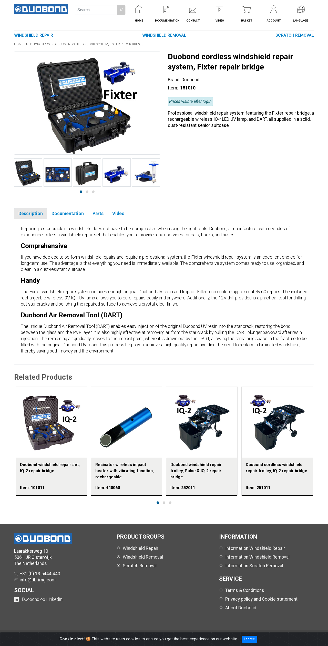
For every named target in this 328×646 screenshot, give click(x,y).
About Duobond (240, 607)
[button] (121, 10)
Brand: (174, 79)
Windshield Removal (164, 35)
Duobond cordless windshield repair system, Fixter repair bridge (86, 44)
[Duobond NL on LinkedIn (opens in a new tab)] (38, 599)
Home (19, 44)
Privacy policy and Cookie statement (261, 599)
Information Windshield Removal (257, 557)
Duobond (190, 79)
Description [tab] (30, 213)
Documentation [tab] (68, 213)
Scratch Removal (294, 35)
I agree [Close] (249, 639)
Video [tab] (118, 213)
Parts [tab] (98, 213)
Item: (173, 87)
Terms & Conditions (244, 590)
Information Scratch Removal (254, 565)
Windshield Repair (33, 35)
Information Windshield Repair (255, 548)
